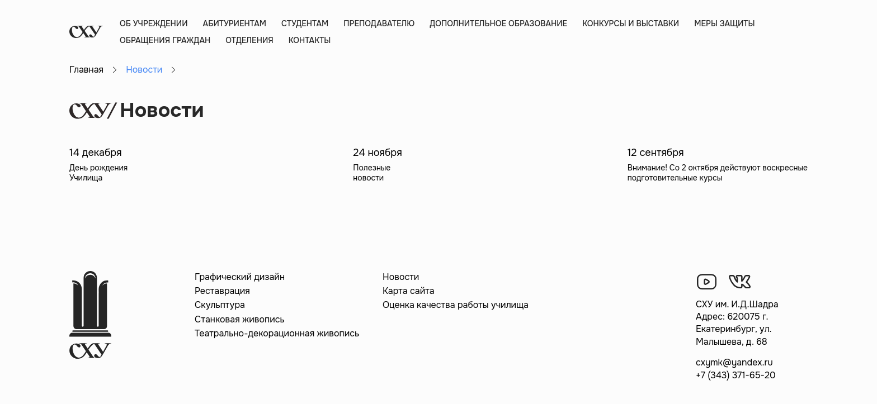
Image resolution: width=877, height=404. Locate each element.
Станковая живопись (240, 319)
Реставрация (222, 291)
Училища (85, 178)
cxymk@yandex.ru (734, 362)
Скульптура (220, 305)
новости (368, 178)
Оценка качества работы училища (456, 305)
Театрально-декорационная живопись (277, 333)
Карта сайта (409, 291)
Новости (401, 277)
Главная (86, 69)
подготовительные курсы (675, 178)
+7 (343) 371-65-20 (736, 375)
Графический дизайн (240, 277)
